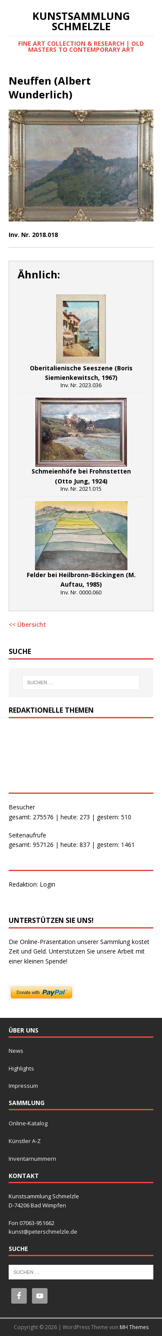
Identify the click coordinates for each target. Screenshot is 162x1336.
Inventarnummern (32, 1158)
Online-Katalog (28, 1123)
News (16, 1051)
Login (47, 884)
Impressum (23, 1086)
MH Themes (134, 1327)
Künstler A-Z (25, 1141)
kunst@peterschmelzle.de (43, 1231)
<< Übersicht (27, 624)
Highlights (21, 1068)
